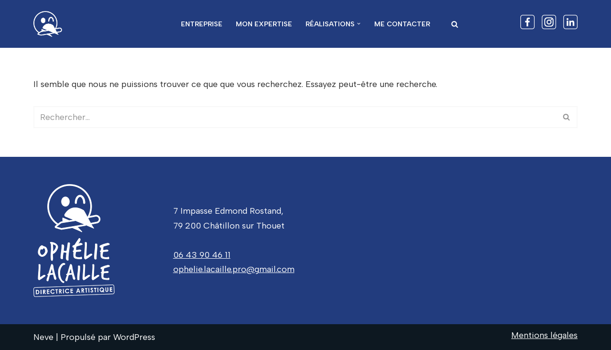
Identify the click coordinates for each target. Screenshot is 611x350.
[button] (358, 23)
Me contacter (402, 24)
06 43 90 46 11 (202, 255)
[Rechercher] (454, 24)
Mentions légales (544, 335)
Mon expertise (264, 24)
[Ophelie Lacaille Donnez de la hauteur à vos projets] (50, 24)
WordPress (134, 337)
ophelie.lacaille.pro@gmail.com (234, 269)
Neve (43, 337)
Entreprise (201, 24)
